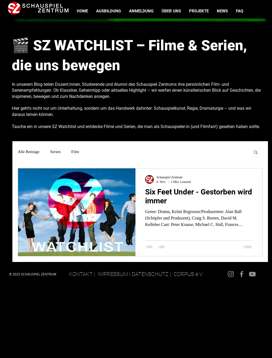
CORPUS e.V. (188, 274)
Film (75, 152)
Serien (55, 152)
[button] (255, 152)
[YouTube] (252, 274)
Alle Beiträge (28, 152)
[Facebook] (242, 274)
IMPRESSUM (113, 274)
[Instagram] (231, 274)
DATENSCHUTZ (150, 274)
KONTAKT (81, 274)
